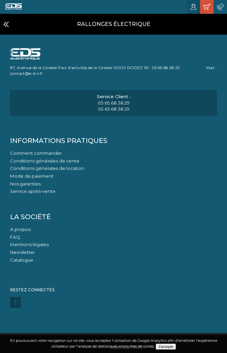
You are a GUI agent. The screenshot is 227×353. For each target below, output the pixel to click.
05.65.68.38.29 (113, 103)
